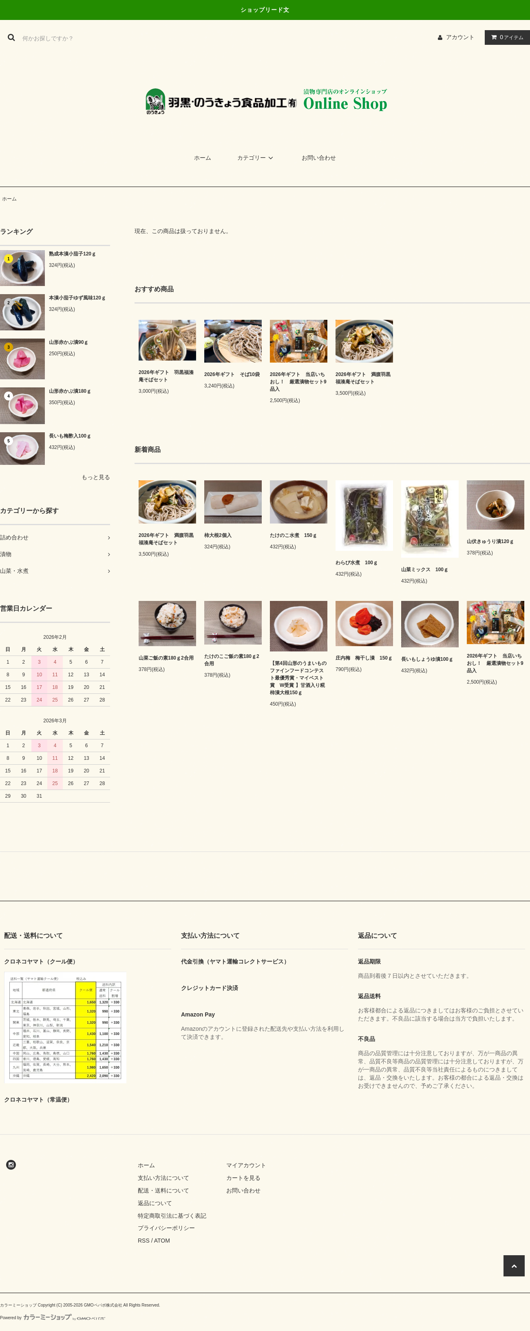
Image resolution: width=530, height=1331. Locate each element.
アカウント (460, 37)
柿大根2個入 (218, 535)
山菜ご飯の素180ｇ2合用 (166, 658)
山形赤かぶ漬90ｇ (68, 342)
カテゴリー (256, 157)
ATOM (162, 1240)
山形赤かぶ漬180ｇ (70, 391)
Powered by (52, 1318)
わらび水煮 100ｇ (357, 562)
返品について (155, 1203)
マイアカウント (246, 1165)
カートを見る (243, 1178)
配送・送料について (163, 1190)
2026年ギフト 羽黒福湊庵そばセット (166, 376)
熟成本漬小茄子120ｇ (72, 254)
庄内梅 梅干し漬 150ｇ (364, 658)
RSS (144, 1240)
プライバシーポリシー (166, 1228)
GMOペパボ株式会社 (103, 1305)
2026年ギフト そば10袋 (232, 374)
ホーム (202, 157)
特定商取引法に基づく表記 (172, 1215)
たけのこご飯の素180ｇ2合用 (231, 660)
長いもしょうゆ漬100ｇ (427, 659)
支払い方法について (163, 1178)
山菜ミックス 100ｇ (424, 569)
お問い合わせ (319, 157)
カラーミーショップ (18, 1305)
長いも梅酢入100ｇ (70, 436)
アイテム (505, 37)
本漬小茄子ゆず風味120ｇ (77, 298)
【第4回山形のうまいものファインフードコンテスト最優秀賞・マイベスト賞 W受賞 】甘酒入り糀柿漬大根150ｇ (298, 677)
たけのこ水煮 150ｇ (293, 535)
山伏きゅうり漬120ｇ (490, 541)
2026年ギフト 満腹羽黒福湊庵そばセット (363, 378)
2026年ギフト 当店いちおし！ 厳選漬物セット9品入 (298, 382)
